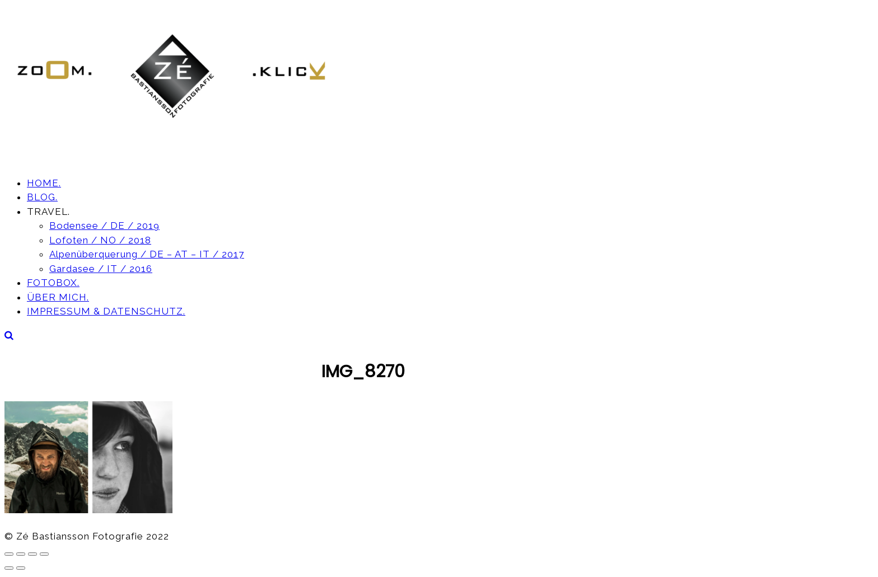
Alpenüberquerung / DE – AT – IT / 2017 (146, 254)
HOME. (44, 183)
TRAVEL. (48, 211)
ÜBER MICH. (58, 297)
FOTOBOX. (53, 282)
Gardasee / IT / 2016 (100, 268)
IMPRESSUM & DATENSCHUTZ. (106, 311)
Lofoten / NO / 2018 (100, 240)
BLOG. (42, 197)
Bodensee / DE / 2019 (104, 225)
